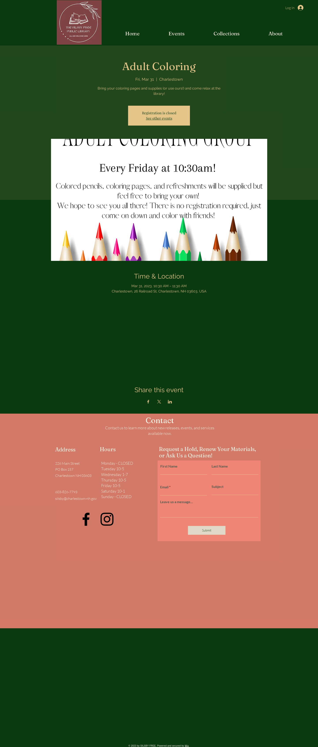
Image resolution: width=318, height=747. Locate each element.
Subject (217, 486)
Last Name (220, 466)
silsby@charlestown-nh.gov (76, 498)
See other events (159, 118)
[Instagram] (107, 519)
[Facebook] (86, 519)
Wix (187, 746)
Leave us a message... (176, 502)
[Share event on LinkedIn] (170, 401)
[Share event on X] (159, 401)
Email (164, 487)
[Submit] (206, 530)
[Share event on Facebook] (148, 401)
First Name (169, 466)
